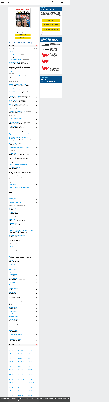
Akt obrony (11, 130)
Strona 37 (20, 366)
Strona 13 (11, 377)
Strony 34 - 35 (21, 361)
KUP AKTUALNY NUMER (51, 25)
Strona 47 (20, 371)
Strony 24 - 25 (12, 395)
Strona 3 (11, 353)
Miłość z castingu (13, 100)
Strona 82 (30, 390)
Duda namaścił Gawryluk (14, 66)
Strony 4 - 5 (11, 356)
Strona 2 (11, 350)
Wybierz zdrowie (13, 303)
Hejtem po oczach (13, 51)
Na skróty (11, 256)
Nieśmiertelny (12, 176)
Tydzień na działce (13, 296)
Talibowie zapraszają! (14, 180)
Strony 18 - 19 (12, 387)
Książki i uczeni (12, 126)
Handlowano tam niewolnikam (15, 122)
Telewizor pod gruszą (14, 266)
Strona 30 (20, 350)
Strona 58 (20, 393)
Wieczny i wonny (12, 198)
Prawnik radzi (12, 282)
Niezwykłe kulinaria (13, 184)
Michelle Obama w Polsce (14, 62)
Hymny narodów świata (14, 191)
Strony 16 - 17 (12, 385)
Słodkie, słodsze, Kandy (14, 104)
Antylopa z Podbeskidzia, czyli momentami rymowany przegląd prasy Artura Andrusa (21, 231)
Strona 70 (30, 361)
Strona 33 (20, 358)
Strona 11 (11, 371)
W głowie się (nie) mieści (14, 336)
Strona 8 (11, 363)
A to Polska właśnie (13, 269)
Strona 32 (20, 356)
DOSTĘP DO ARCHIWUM (51, 29)
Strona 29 (20, 348)
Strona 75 (30, 374)
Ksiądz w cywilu (12, 239)
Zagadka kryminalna (13, 278)
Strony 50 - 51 (21, 379)
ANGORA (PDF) (23, 34)
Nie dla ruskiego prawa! (14, 157)
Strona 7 (11, 361)
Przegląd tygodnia (13, 264)
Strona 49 (20, 377)
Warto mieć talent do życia (15, 171)
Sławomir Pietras (13, 219)
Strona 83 (30, 393)
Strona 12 (11, 374)
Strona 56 (20, 387)
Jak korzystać (44, 32)
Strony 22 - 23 (12, 393)
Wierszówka (12, 313)
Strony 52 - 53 (21, 382)
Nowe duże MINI (12, 143)
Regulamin (53, 32)
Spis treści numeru (13, 249)
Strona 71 (30, 363)
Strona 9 (11, 366)
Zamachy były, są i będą (14, 54)
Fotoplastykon (12, 252)
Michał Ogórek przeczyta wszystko (17, 235)
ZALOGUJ (51, 20)
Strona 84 (30, 395)
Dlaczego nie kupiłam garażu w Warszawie (18, 84)
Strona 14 (11, 379)
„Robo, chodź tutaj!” (13, 153)
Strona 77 (30, 379)
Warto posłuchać (13, 292)
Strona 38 (20, 369)
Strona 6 (11, 358)
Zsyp (10, 272)
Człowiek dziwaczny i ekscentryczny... (17, 111)
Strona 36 (20, 363)
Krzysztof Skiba (12, 212)
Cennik (48, 32)
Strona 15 (11, 382)
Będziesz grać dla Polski (14, 96)
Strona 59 (20, 395)
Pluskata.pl (11, 194)
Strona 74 (30, 371)
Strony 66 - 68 (31, 356)
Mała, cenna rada (13, 299)
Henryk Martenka (13, 223)
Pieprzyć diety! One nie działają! (16, 91)
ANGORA (12, 46)
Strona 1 (11, 348)
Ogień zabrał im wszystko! (15, 75)
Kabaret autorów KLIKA (14, 208)
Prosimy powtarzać (13, 284)
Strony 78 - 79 (31, 382)
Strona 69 (30, 358)
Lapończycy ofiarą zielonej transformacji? (18, 164)
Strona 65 (30, 353)
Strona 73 (30, 369)
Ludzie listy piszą (13, 311)
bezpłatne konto (44, 17)
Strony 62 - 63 (31, 348)
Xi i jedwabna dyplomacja (14, 167)
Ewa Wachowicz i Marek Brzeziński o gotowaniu (19, 147)
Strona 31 (20, 353)
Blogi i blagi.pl (12, 260)
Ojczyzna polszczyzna (14, 326)
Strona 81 (30, 387)
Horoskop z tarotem (13, 316)
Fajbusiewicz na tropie (14, 274)
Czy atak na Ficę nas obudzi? (15, 59)
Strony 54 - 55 (21, 385)
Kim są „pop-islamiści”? (14, 160)
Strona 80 (30, 385)
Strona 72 (30, 366)
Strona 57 (20, 390)
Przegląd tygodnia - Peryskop (15, 334)
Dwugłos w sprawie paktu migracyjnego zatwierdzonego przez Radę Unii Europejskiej (19, 71)
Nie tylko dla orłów (13, 330)
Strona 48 (20, 374)
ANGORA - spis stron (15, 345)
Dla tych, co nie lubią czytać (15, 339)
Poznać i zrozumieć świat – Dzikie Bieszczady (19, 187)
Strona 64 (30, 350)
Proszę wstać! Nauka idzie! (15, 202)
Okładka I (11, 246)
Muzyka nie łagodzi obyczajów (16, 118)
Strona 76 (30, 377)
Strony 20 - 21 (12, 390)
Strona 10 (11, 369)
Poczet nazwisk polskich (14, 319)
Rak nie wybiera (12, 88)
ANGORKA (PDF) (23, 37)
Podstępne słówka (13, 323)
